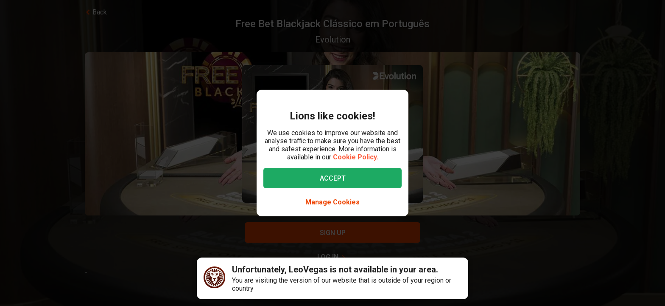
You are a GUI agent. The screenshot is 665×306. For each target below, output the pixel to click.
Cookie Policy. (355, 157)
